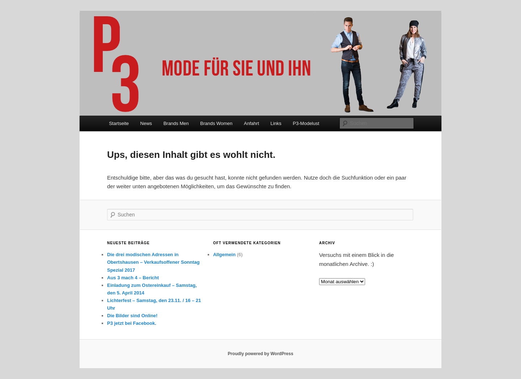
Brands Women (216, 123)
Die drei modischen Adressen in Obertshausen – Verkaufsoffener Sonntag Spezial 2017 (153, 262)
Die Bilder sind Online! (132, 315)
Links (276, 123)
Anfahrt (251, 123)
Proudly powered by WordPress (260, 353)
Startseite (119, 123)
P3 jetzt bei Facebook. (131, 323)
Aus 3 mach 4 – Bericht (133, 277)
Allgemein (224, 254)
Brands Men (176, 123)
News (146, 123)
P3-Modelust (306, 123)
